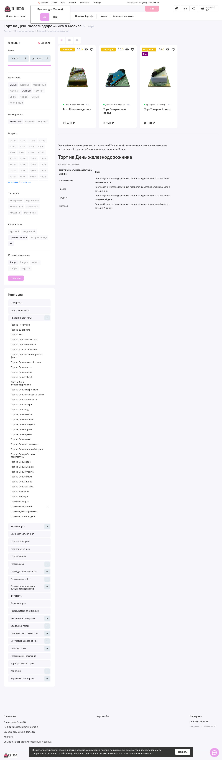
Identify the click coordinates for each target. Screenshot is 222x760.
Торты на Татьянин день (23, 516)
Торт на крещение (20, 491)
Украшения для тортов (30, 678)
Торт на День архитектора (24, 339)
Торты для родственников (30, 571)
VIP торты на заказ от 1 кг (30, 641)
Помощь (97, 2)
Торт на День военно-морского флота (26, 356)
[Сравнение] (185, 8)
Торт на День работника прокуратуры (23, 455)
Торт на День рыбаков (22, 467)
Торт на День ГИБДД (21, 377)
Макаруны (16, 302)
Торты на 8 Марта (20, 501)
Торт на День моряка (21, 429)
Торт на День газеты (21, 367)
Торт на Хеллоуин (19, 496)
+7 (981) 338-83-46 (143, 2)
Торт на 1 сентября (20, 325)
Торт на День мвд (19, 409)
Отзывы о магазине (123, 16)
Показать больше (19, 182)
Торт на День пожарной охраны (27, 449)
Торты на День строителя (24, 511)
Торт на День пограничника (25, 444)
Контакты (84, 2)
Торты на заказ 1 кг (30, 579)
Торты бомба (30, 564)
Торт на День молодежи (23, 424)
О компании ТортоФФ (15, 722)
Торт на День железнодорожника (21, 383)
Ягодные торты (18, 603)
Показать (16, 278)
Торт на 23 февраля (21, 330)
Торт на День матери (21, 404)
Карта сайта (103, 716)
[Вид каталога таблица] (77, 40)
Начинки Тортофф (84, 16)
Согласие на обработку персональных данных (72, 753)
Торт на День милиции (22, 419)
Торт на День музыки (21, 434)
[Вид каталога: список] (69, 40)
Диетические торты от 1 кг (30, 633)
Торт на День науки (21, 439)
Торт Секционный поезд (114, 111)
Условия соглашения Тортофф (19, 732)
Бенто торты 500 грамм (30, 618)
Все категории (16, 16)
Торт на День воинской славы (26, 362)
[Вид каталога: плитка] (61, 40)
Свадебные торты (30, 626)
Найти (152, 8)
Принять (182, 752)
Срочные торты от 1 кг (22, 534)
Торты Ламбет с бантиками (25, 611)
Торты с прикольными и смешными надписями (30, 587)
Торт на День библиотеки (23, 344)
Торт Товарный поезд (157, 109)
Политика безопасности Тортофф (21, 727)
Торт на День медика (21, 414)
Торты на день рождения (23, 656)
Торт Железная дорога (77, 109)
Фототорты (16, 596)
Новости (72, 2)
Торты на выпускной (29, 506)
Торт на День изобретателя (24, 389)
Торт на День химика (21, 481)
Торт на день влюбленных (24, 349)
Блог (63, 2)
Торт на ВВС (17, 334)
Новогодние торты (20, 310)
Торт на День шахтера (22, 486)
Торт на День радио (21, 462)
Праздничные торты (30, 318)
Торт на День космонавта (24, 399)
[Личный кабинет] (177, 8)
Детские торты (30, 648)
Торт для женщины (20, 541)
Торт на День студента (22, 472)
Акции (103, 16)
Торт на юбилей (18, 556)
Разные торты (30, 526)
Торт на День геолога (21, 372)
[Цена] (2, 37)
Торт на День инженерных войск (27, 394)
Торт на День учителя (22, 476)
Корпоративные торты (22, 663)
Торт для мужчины (20, 549)
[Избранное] (194, 8)
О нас (54, 2)
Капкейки (30, 671)
